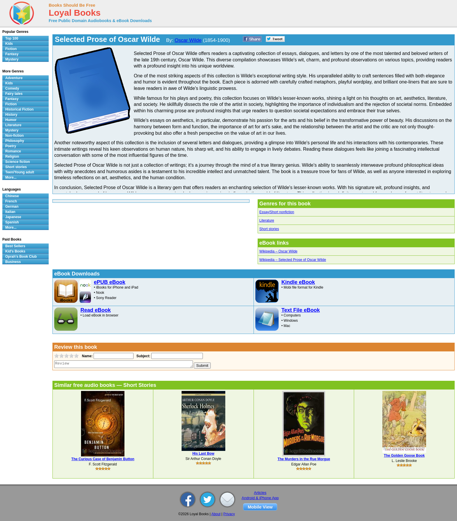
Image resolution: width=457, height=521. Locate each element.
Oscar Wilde (188, 40)
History (11, 115)
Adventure (13, 78)
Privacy (229, 514)
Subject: (142, 356)
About (215, 514)
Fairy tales (13, 94)
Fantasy (11, 54)
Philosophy (14, 141)
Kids (9, 44)
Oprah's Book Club (21, 257)
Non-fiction (14, 136)
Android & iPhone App (260, 498)
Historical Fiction (19, 109)
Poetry (10, 146)
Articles (260, 492)
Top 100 (11, 38)
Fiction (11, 49)
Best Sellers (15, 246)
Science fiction (17, 162)
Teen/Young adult (19, 172)
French (11, 201)
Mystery (11, 59)
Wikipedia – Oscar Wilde (278, 251)
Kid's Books (15, 251)
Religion (12, 156)
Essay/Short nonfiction (276, 212)
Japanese (13, 217)
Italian (10, 212)
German (11, 207)
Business (13, 262)
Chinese (12, 196)
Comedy (12, 88)
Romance (13, 151)
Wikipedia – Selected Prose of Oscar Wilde (292, 260)
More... (11, 177)
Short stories (269, 229)
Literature (266, 220)
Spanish (12, 222)
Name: (87, 356)
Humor (11, 120)
